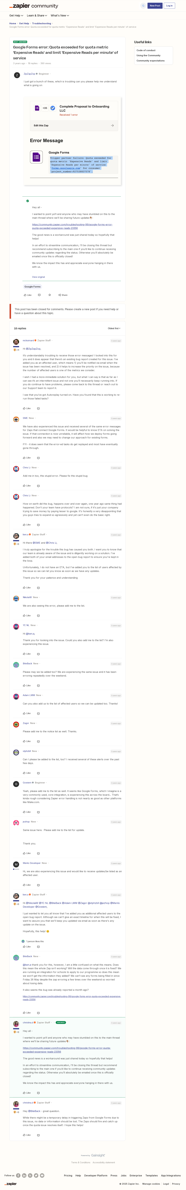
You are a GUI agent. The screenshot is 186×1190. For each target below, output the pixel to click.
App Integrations (171, 1175)
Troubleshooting (41, 23)
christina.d (28, 1022)
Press (114, 1175)
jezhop (26, 821)
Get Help (16, 15)
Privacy (176, 1184)
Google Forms (32, 286)
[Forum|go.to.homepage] (34, 6)
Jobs (123, 1175)
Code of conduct (146, 50)
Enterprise (136, 1175)
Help (78, 1175)
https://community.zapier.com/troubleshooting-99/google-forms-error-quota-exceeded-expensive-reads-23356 (72, 226)
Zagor (26, 723)
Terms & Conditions (80, 1162)
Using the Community (148, 55)
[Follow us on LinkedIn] (24, 1175)
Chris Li (26, 467)
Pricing (68, 1175)
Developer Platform (95, 1175)
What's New (60, 15)
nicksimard (28, 340)
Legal (166, 1184)
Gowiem (27, 782)
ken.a (25, 534)
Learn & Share (37, 15)
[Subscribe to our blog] (30, 1175)
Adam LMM (29, 695)
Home (12, 23)
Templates (151, 1175)
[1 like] (32, 941)
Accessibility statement (104, 1162)
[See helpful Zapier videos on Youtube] (42, 1175)
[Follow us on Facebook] (18, 1175)
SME (25, 418)
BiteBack (27, 663)
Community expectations (151, 60)
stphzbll (27, 751)
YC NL (26, 625)
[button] (155, 6)
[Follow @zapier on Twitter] (36, 1175)
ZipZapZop (29, 73)
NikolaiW (27, 597)
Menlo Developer (32, 863)
